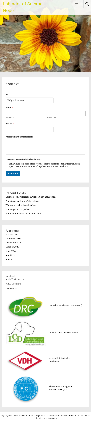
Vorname (9, 118)
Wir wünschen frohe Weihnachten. (22, 201)
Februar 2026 (12, 234)
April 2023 (10, 259)
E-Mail (10, 123)
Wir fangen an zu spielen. (18, 209)
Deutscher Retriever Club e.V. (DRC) (65, 305)
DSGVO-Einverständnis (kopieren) (24, 159)
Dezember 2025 (13, 238)
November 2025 (13, 242)
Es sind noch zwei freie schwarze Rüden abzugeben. (31, 197)
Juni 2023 (10, 255)
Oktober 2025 (12, 247)
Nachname (51, 118)
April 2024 (11, 251)
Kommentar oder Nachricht (19, 137)
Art (7, 94)
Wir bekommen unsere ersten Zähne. (24, 213)
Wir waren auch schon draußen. (21, 205)
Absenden (12, 173)
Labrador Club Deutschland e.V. (63, 332)
